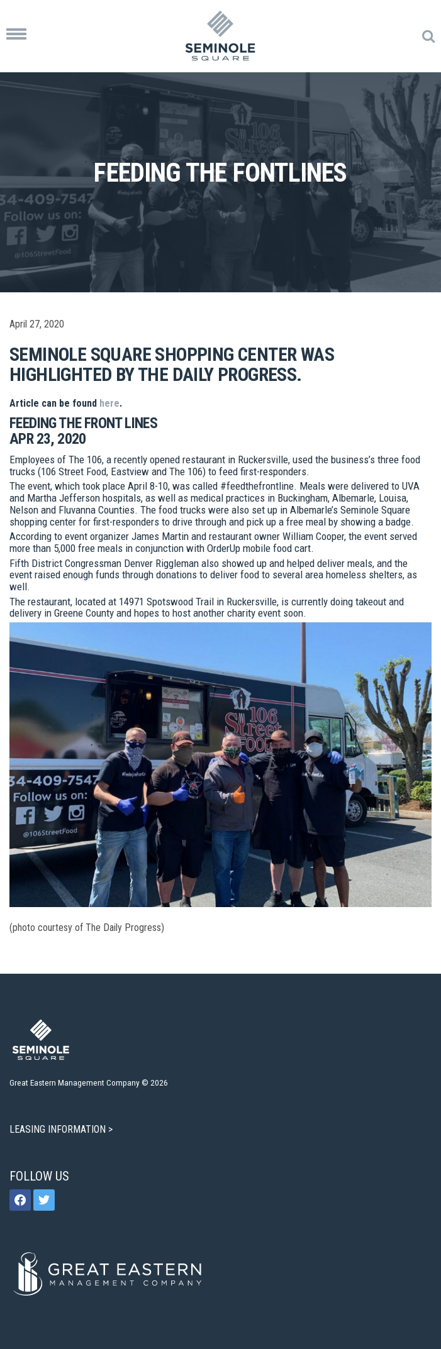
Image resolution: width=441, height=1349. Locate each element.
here (109, 403)
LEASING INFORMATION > (62, 1129)
